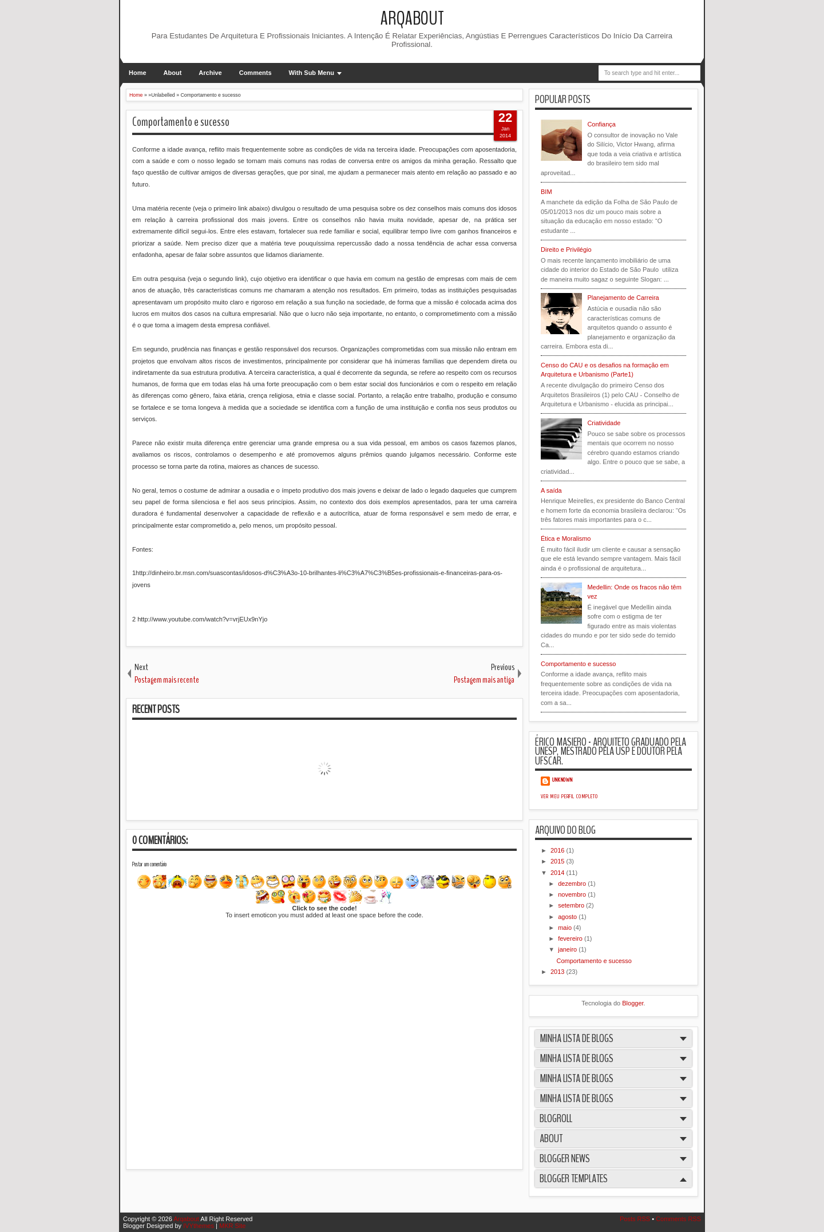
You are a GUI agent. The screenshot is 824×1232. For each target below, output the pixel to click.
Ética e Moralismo (566, 538)
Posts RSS (635, 1218)
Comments (255, 72)
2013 (558, 971)
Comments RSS (678, 1218)
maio (565, 927)
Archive (210, 72)
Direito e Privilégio (566, 249)
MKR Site (232, 1225)
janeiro (568, 949)
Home (137, 72)
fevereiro (571, 938)
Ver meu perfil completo (569, 796)
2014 (558, 872)
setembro (572, 905)
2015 (558, 861)
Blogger (632, 1003)
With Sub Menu (311, 72)
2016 (558, 850)
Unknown (562, 780)
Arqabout (412, 18)
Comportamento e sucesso (180, 121)
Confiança (601, 124)
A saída (551, 490)
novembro (573, 894)
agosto (568, 916)
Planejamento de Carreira (623, 297)
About (173, 72)
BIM (546, 191)
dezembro (573, 883)
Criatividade (603, 422)
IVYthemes (198, 1225)
